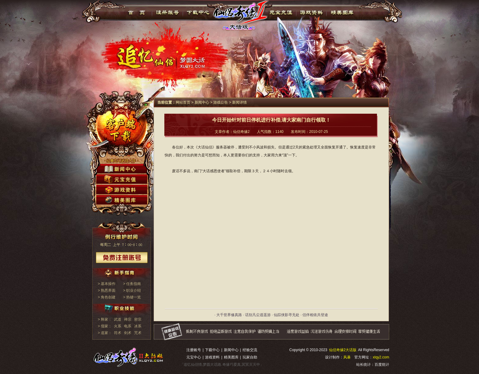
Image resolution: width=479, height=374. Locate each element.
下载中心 (198, 12)
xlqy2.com (381, 357)
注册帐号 (167, 12)
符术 (117, 333)
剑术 (127, 333)
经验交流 (250, 350)
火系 (117, 326)
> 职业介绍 (132, 290)
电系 (127, 326)
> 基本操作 (106, 284)
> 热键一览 (132, 297)
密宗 (137, 319)
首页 (137, 12)
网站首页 (183, 102)
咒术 (137, 333)
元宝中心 (193, 357)
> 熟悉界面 (106, 290)
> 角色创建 (106, 297)
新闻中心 (202, 102)
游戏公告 (220, 102)
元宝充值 (280, 12)
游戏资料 (311, 12)
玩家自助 (250, 357)
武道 (117, 319)
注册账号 (193, 350)
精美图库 (342, 12)
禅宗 (127, 319)
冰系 (137, 326)
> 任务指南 (132, 284)
